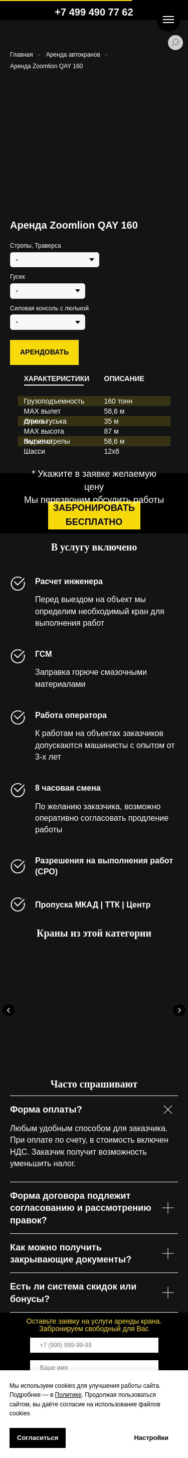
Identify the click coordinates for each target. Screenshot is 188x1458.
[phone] (94, 1345)
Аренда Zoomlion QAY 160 (46, 66)
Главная (21, 54)
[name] (94, 1367)
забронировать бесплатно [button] (94, 515)
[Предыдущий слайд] (9, 1010)
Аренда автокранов (73, 54)
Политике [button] (68, 1394)
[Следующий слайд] (179, 1010)
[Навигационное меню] (168, 19)
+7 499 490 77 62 (94, 12)
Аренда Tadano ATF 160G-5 (81, 1045)
